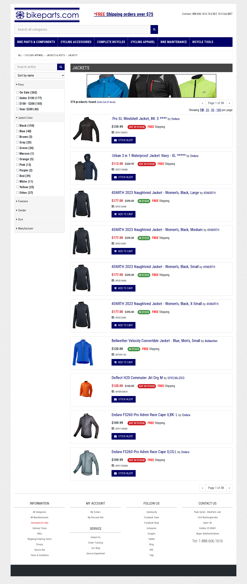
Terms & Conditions (39, 555)
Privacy (39, 544)
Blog (151, 544)
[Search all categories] (82, 29)
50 (212, 110)
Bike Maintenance (174, 42)
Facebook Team (151, 517)
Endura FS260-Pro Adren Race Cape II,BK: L (145, 414)
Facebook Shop (151, 523)
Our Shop (95, 548)
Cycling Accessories (76, 42)
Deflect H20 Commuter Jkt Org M (137, 377)
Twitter (151, 539)
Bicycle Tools (202, 42)
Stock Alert (123, 140)
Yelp (151, 555)
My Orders (96, 512)
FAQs (39, 533)
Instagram (151, 528)
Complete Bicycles (111, 42)
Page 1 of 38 (216, 103)
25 (207, 110)
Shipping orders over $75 (123, 14)
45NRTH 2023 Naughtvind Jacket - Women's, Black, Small (156, 266)
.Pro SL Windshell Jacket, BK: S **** (139, 118)
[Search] (154, 29)
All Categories (39, 512)
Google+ (152, 533)
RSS (151, 550)
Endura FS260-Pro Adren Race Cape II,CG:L (144, 451)
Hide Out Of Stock (106, 102)
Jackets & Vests (55, 55)
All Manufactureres (39, 517)
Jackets (72, 55)
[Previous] (202, 103)
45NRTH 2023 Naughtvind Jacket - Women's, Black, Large (156, 192)
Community (151, 512)
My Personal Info (95, 517)
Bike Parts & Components (36, 42)
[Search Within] (35, 67)
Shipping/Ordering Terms (39, 539)
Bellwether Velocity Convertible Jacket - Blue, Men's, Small (156, 340)
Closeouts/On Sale (39, 523)
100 (218, 110)
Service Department (95, 553)
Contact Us (96, 537)
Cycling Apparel (143, 42)
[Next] (229, 103)
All (20, 55)
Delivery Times (40, 528)
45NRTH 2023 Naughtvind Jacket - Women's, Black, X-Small (157, 303)
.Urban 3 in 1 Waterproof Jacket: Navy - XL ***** (149, 155)
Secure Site (39, 550)
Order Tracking (95, 542)
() (26, 92)
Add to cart (123, 214)
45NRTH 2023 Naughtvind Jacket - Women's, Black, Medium (158, 229)
